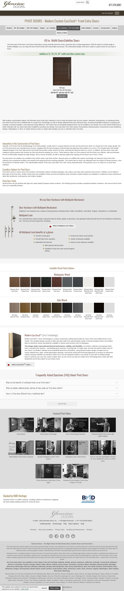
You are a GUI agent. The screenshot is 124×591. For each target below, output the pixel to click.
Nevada (49, 566)
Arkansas (80, 562)
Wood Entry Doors (64, 544)
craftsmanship (48, 550)
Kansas (65, 564)
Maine (87, 564)
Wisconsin (58, 571)
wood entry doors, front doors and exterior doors (47, 553)
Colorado (96, 562)
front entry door (14, 546)
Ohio (115, 566)
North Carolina (96, 566)
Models (9, 28)
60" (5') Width (74, 28)
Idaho (44, 564)
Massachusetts (102, 564)
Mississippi (19, 566)
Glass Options (74, 524)
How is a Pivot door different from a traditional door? (25, 393)
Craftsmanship (45, 524)
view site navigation (107, 13)
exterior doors (74, 555)
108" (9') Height (32, 28)
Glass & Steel (62, 33)
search (82, 2)
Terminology (57, 524)
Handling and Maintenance (75, 529)
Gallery (114, 28)
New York (87, 566)
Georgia (32, 564)
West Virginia (113, 569)
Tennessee (72, 569)
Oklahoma (9, 569)
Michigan (112, 564)
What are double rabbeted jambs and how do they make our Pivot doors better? (34, 388)
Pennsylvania (25, 569)
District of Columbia (15, 564)
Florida (25, 564)
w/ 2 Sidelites (62, 28)
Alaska (67, 562)
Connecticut (104, 562)
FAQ (65, 524)
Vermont (89, 569)
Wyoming (66, 571)
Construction (105, 28)
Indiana (55, 564)
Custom (96, 28)
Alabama (61, 562)
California (88, 562)
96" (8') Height (19, 28)
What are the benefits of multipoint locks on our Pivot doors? (28, 382)
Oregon (16, 569)
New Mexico (78, 566)
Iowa (60, 564)
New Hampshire (58, 566)
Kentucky (72, 564)
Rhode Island (35, 569)
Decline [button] (44, 588)
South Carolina (46, 569)
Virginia (95, 569)
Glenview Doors (36, 544)
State (65, 569)
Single (42, 28)
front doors (24, 548)
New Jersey (69, 566)
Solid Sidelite (86, 28)
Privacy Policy (60, 529)
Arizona (73, 562)
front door (105, 555)
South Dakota (57, 569)
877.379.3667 (115, 5)
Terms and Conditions (45, 529)
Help (82, 524)
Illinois (48, 564)
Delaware (113, 562)
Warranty (33, 529)
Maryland (93, 564)
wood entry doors (61, 555)
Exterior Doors (76, 544)
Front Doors (89, 544)
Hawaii (38, 564)
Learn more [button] (25, 589)
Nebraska (42, 566)
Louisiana (80, 564)
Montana (34, 566)
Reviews (89, 529)
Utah (83, 569)
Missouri (27, 566)
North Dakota (108, 566)
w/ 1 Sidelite (51, 28)
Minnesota (10, 566)
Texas (79, 569)
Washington (103, 569)
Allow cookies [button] (54, 588)
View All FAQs (62, 404)
